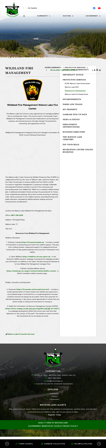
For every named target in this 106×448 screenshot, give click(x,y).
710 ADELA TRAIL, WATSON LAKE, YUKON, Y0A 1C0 (54, 381)
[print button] (100, 70)
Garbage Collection (53, 444)
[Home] (24, 16)
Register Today (54, 421)
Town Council (24, 444)
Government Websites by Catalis (45, 432)
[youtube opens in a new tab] (99, 8)
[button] (7, 443)
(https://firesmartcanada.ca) (73, 246)
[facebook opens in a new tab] (94, 8)
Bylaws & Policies (81, 444)
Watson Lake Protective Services (61, 338)
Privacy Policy (70, 432)
